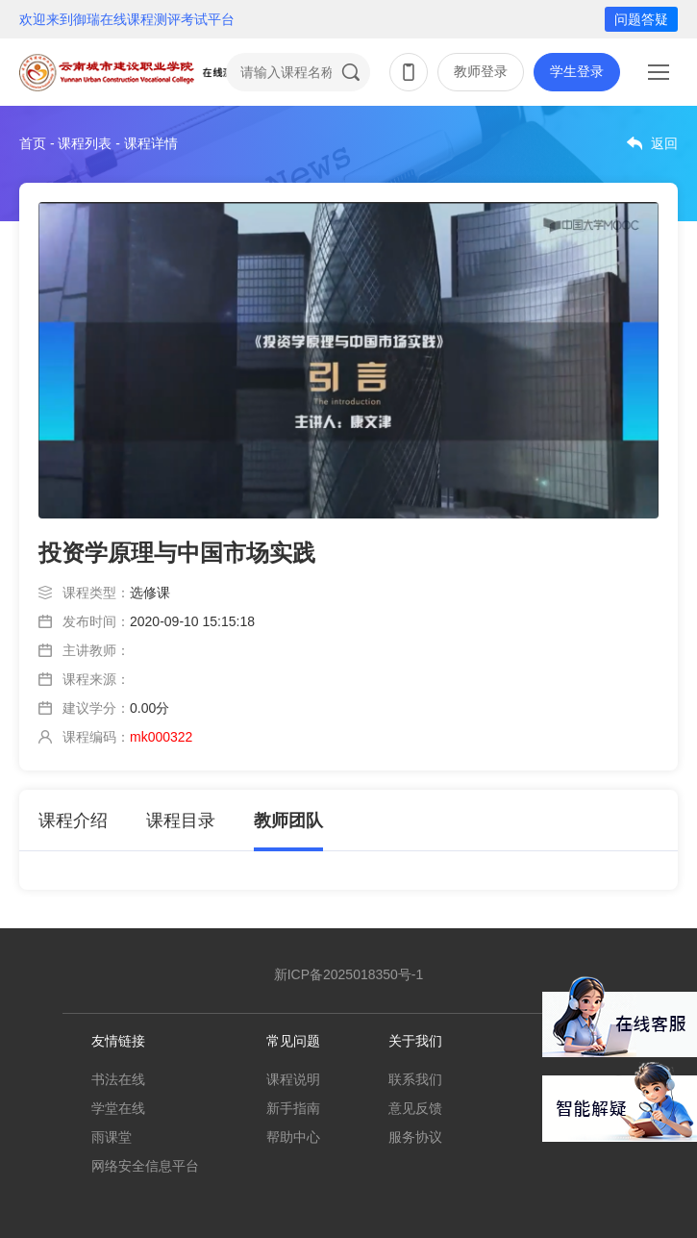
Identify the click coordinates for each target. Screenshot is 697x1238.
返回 (664, 143)
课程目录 (180, 820)
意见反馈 (415, 1108)
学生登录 (577, 71)
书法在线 (118, 1079)
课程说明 (293, 1079)
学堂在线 (118, 1108)
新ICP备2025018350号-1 (349, 974)
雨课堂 (111, 1137)
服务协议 (415, 1137)
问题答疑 (641, 19)
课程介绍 (73, 820)
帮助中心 (293, 1137)
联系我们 (415, 1079)
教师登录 (481, 71)
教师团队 (288, 820)
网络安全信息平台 (145, 1166)
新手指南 (293, 1108)
